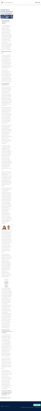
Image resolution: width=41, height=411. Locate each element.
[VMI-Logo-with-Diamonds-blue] (5, 405)
